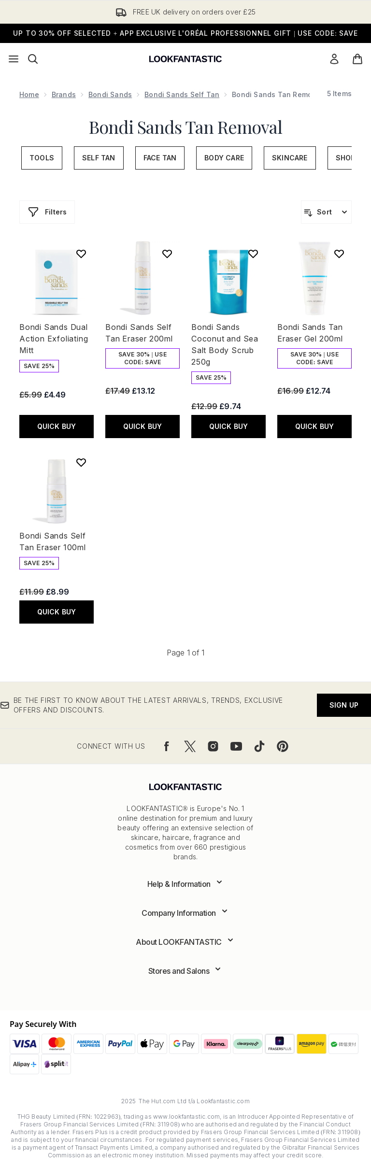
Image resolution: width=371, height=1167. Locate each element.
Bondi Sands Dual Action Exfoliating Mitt (53, 338)
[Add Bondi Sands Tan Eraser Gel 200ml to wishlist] (339, 253)
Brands (64, 94)
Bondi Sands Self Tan (181, 94)
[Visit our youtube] (236, 746)
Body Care (224, 158)
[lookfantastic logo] (185, 59)
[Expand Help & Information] (185, 884)
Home (29, 94)
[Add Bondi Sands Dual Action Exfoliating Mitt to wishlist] (81, 253)
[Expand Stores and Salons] (185, 971)
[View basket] (357, 59)
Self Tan (98, 158)
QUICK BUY (56, 426)
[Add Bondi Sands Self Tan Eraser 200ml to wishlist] (167, 253)
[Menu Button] (13, 59)
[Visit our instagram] (213, 746)
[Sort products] (326, 212)
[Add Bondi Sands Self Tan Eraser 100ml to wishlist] (81, 462)
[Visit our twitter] (189, 746)
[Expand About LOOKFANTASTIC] (185, 942)
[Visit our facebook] (166, 746)
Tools (41, 158)
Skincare (290, 158)
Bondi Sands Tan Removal (185, 126)
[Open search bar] (33, 59)
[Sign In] (334, 59)
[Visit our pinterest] (282, 746)
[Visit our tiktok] (259, 746)
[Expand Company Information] (185, 913)
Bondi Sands (110, 94)
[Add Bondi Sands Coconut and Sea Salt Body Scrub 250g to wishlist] (253, 253)
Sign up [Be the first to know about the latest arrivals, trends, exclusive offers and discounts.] (343, 705)
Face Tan (160, 158)
